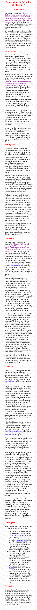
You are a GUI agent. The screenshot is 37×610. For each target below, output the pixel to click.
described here (9, 381)
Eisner (11, 568)
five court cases (15, 266)
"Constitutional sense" (15, 431)
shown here (10, 435)
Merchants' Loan (21, 541)
